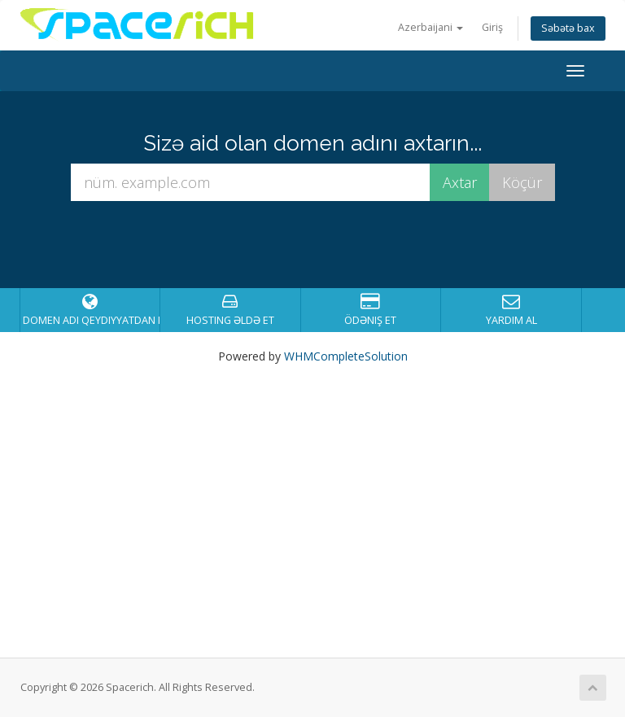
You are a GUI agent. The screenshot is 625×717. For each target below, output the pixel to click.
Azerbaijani (430, 27)
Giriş (492, 27)
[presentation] (328, 245)
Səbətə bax (568, 28)
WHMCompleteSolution (346, 356)
